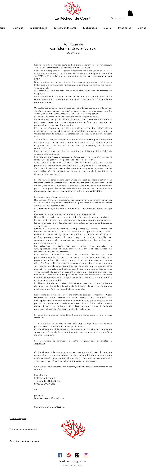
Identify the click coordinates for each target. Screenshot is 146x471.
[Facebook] (60, 455)
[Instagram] (86, 455)
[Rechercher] (125, 18)
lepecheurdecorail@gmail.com (49, 398)
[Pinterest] (69, 455)
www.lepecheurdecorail (45, 248)
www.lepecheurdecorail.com (77, 67)
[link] (130, 13)
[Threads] (77, 455)
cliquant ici (39, 343)
